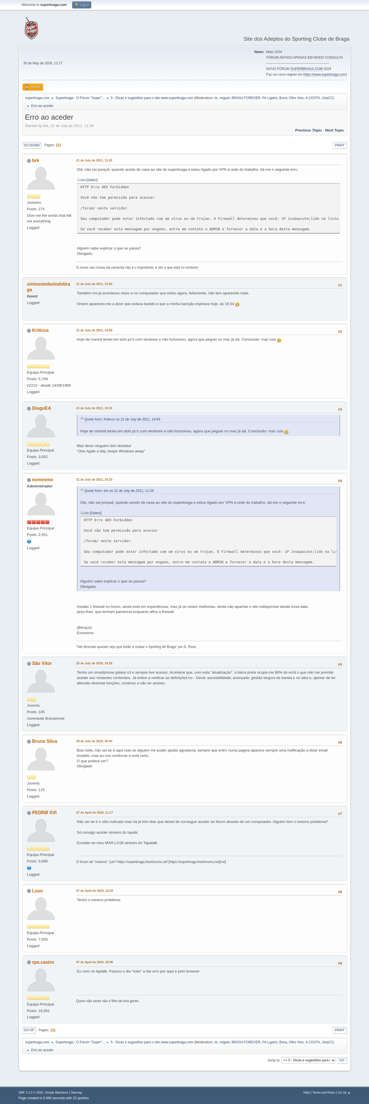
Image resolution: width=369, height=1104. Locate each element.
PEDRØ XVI (44, 812)
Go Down (32, 145)
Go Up (29, 1030)
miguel (225, 98)
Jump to (274, 1060)
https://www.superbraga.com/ (325, 74)
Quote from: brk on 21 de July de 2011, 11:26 (119, 491)
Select (92, 180)
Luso (37, 890)
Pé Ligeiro (269, 98)
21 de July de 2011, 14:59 (94, 330)
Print (339, 145)
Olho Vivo (296, 98)
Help (306, 1092)
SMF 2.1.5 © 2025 (31, 1092)
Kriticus (40, 330)
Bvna (283, 98)
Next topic (334, 130)
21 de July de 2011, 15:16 (94, 408)
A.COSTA (312, 98)
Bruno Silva (44, 741)
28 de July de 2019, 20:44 (94, 741)
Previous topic (308, 130)
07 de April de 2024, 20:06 (94, 962)
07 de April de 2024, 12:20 (94, 890)
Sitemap (76, 1092)
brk (35, 160)
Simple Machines (56, 1092)
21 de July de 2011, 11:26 (94, 160)
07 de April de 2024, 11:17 (94, 812)
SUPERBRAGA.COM (306, 69)
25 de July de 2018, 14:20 (94, 663)
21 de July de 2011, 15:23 (94, 479)
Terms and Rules (323, 1092)
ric (216, 98)
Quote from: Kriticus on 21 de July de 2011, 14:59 (122, 419)
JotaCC (327, 98)
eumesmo (42, 479)
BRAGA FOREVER (246, 98)
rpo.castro (43, 962)
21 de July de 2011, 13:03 (94, 284)
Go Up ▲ (344, 1092)
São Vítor (42, 663)
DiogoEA (41, 408)
